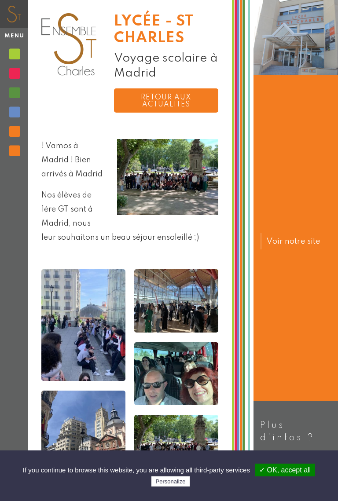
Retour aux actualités (166, 101)
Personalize (171, 481)
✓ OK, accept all (285, 470)
